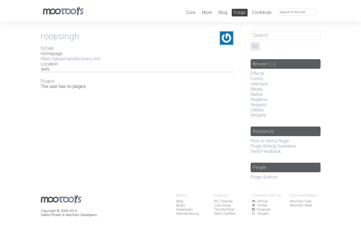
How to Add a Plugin (270, 141)
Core (190, 12)
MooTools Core (300, 201)
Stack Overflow (225, 213)
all (272, 64)
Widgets (258, 115)
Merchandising (187, 213)
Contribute (262, 12)
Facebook (261, 209)
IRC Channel (223, 201)
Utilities (257, 110)
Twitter (259, 205)
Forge (239, 12)
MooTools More (301, 205)
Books (180, 205)
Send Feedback (266, 151)
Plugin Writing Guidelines (273, 146)
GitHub (260, 201)
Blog (223, 12)
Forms (257, 78)
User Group (222, 205)
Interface (259, 84)
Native (257, 94)
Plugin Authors (264, 177)
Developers (184, 209)
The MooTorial (224, 209)
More (207, 12)
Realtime (259, 99)
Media (256, 89)
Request (258, 104)
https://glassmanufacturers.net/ (71, 58)
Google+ (260, 213)
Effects (257, 73)
